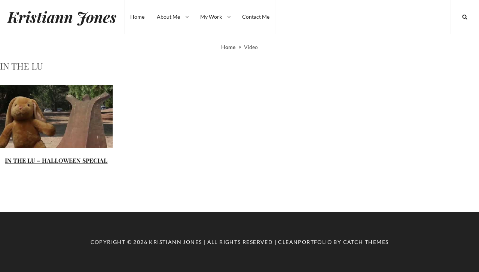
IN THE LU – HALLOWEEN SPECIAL (56, 160)
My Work (216, 16)
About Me (173, 16)
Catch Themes (366, 242)
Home (137, 16)
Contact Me (255, 16)
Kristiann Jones (61, 17)
